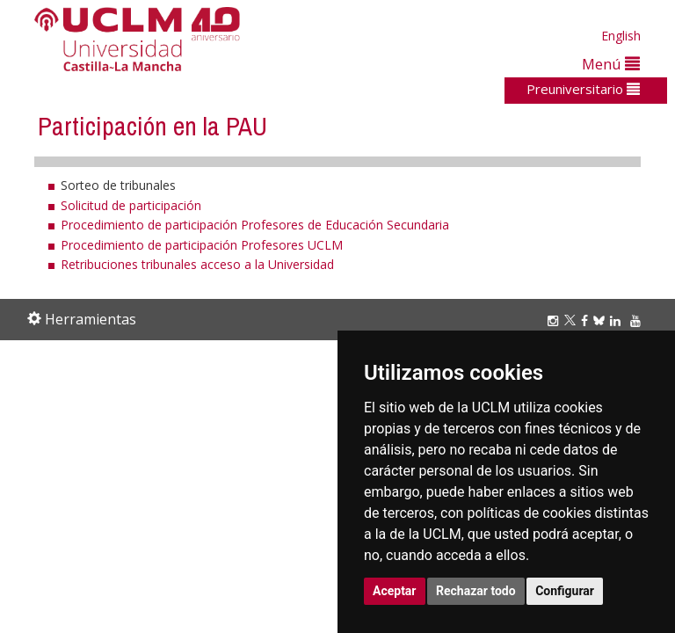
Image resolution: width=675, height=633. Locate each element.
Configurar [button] (564, 591)
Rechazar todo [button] (476, 591)
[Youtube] (638, 320)
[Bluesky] (601, 320)
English (621, 35)
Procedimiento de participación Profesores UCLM (202, 244)
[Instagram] (555, 320)
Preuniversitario (583, 89)
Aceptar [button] (395, 591)
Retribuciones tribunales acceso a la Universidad (197, 264)
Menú (611, 64)
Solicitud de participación (131, 205)
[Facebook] (587, 320)
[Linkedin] (615, 320)
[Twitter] (572, 320)
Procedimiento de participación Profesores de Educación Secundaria (255, 224)
